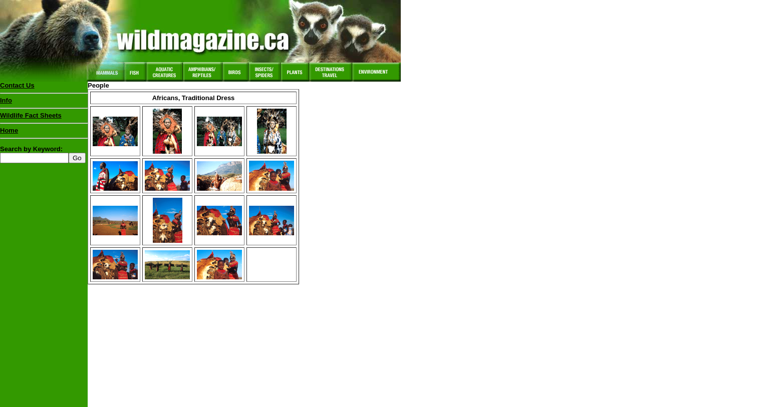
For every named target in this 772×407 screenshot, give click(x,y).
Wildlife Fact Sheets (44, 118)
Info (6, 100)
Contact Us (17, 85)
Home (9, 130)
